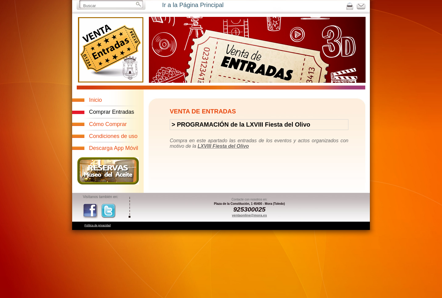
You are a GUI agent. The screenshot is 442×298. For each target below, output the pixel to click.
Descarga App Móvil (113, 148)
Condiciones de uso (113, 136)
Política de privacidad (97, 225)
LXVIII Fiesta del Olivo (223, 146)
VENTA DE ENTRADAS (203, 111)
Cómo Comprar (108, 124)
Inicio (95, 100)
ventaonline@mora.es (249, 215)
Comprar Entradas (111, 112)
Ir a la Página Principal (192, 5)
